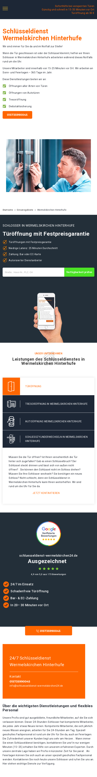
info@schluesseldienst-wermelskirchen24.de (36, 685)
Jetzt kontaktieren (46, 493)
